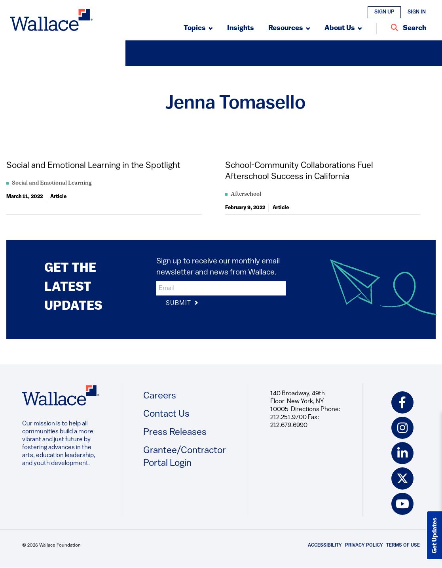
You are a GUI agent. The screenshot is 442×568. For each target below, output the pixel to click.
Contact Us (166, 414)
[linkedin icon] (402, 453)
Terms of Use (403, 545)
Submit (182, 303)
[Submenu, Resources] (289, 28)
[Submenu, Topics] (198, 28)
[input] (221, 288)
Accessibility (325, 545)
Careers (159, 396)
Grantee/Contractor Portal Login (184, 457)
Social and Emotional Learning (52, 183)
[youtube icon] (402, 504)
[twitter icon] (402, 478)
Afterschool (246, 194)
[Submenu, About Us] (343, 28)
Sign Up (384, 12)
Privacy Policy (364, 545)
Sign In (417, 12)
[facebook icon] (402, 402)
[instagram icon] (402, 428)
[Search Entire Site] (408, 28)
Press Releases (175, 432)
